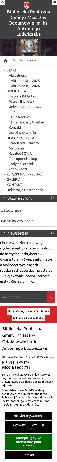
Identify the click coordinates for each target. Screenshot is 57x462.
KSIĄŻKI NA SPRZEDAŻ (24, 174)
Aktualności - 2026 (25, 86)
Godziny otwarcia (22, 133)
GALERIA (14, 179)
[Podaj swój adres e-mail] (23, 297)
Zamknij (28, 455)
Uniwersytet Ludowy (25, 107)
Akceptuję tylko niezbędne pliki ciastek (28, 442)
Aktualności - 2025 (25, 81)
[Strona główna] (5, 61)
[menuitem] (28, 311)
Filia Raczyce (21, 117)
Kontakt (15, 127)
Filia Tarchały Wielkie (27, 122)
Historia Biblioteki (23, 96)
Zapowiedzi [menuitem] (11, 210)
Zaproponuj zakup (23, 159)
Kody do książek (21, 164)
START (12, 70)
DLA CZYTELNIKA (20, 138)
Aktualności (18, 75)
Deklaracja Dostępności (25, 190)
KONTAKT (14, 185)
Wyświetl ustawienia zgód (28, 427)
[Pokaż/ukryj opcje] (2, 2)
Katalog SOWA (20, 153)
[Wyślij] (51, 297)
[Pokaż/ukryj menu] (54, 2)
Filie (12, 112)
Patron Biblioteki (22, 101)
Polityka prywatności (28, 416)
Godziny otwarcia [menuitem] (17, 221)
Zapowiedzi (18, 169)
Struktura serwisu (24, 60)
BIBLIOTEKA (16, 91)
